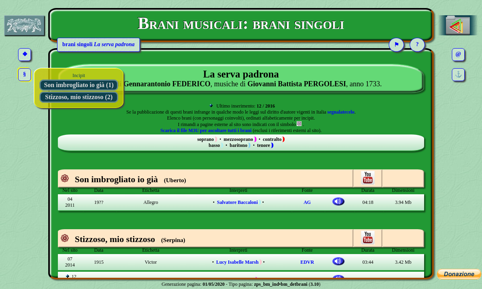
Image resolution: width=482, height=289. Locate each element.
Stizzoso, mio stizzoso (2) (79, 97)
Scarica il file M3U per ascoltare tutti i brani (206, 130)
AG (307, 202)
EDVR (307, 262)
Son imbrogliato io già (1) (78, 84)
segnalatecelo (340, 112)
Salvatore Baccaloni (237, 202)
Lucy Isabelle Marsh (237, 262)
